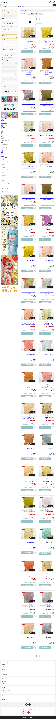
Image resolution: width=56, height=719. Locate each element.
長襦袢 (2, 138)
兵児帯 (2, 156)
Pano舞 (3, 701)
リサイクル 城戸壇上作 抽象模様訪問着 (29, 607)
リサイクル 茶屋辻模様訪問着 (46, 135)
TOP (21, 10)
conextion (3, 697)
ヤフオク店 (4, 692)
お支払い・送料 (4, 671)
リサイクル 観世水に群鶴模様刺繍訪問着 (46, 73)
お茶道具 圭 (4, 681)
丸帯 (2, 153)
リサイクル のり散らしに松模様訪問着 (28, 293)
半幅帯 (2, 150)
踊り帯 (2, 155)
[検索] (54, 5)
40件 (30, 21)
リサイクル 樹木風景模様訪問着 (46, 511)
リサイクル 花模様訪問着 (46, 166)
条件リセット (14, 91)
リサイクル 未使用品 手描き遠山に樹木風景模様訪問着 (46, 481)
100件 (40, 21)
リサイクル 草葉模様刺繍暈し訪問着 (28, 42)
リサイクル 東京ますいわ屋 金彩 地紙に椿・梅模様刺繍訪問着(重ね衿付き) (46, 324)
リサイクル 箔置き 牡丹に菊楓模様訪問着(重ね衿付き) (46, 387)
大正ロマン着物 (4, 123)
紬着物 (2, 120)
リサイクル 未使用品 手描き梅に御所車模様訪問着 (46, 199)
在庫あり (4, 86)
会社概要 (3, 664)
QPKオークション (5, 683)
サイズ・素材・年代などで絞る (9, 23)
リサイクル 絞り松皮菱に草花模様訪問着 (46, 261)
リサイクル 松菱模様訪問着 (47, 606)
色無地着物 (3, 122)
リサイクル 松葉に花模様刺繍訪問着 (46, 42)
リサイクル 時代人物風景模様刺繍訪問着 (28, 387)
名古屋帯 (3, 151)
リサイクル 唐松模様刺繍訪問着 (28, 542)
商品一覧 (25, 10)
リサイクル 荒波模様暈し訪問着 (28, 104)
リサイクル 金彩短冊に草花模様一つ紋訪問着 (28, 449)
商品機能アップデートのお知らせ (10, 6)
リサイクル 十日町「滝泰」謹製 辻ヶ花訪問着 (29, 230)
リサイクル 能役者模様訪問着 (28, 511)
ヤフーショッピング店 (6, 690)
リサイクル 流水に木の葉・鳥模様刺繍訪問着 (28, 199)
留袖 (2, 131)
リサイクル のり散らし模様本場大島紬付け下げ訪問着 (28, 481)
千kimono (3, 699)
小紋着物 (3, 119)
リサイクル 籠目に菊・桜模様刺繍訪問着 (28, 261)
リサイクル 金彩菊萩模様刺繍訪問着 (46, 418)
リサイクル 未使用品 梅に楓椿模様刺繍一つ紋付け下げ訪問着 (28, 167)
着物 (2, 133)
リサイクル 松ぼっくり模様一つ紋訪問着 (28, 576)
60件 (33, 21)
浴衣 (2, 124)
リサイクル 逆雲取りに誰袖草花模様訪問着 (28, 73)
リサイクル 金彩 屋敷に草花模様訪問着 (46, 638)
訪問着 (2, 130)
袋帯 (2, 152)
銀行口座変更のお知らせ (23, 6)
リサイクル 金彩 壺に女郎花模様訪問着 (28, 638)
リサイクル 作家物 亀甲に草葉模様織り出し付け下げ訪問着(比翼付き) (29, 418)
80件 (36, 21)
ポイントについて (5, 672)
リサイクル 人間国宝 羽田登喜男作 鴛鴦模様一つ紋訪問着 (46, 543)
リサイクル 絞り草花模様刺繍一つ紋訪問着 (46, 293)
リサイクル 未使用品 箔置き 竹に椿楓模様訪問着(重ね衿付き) (29, 324)
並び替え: (34, 24)
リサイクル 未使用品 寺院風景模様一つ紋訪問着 (46, 355)
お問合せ (3, 669)
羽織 (2, 135)
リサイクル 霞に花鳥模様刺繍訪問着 (28, 355)
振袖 (2, 126)
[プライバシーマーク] (24, 712)
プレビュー (32, 36)
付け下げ (3, 128)
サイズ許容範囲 (9, 61)
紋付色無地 (3, 129)
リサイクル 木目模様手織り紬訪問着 (46, 576)
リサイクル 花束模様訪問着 (47, 229)
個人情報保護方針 (5, 666)
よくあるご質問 (4, 674)
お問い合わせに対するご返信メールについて (41, 6)
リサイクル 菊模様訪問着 (46, 448)
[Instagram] (29, 704)
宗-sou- (3, 680)
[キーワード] (26, 5)
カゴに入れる (28, 51)
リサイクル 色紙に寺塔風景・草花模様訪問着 (28, 136)
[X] (26, 704)
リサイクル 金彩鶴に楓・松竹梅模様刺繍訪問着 (46, 105)
